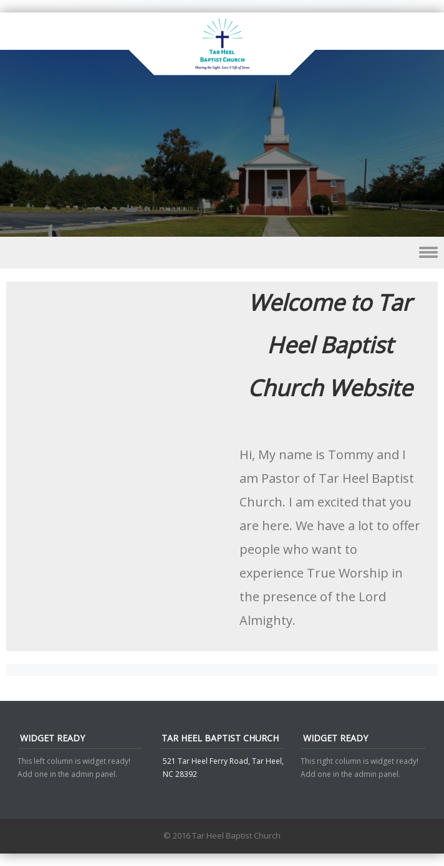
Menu (222, 253)
